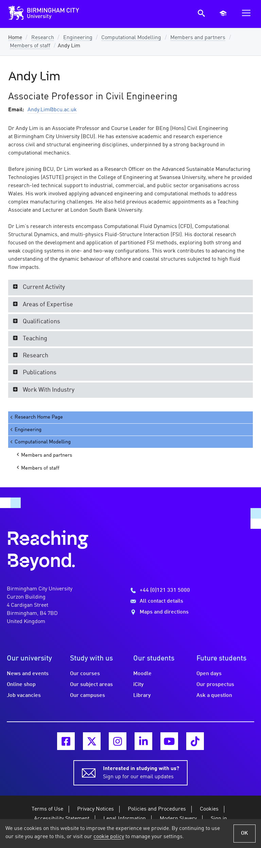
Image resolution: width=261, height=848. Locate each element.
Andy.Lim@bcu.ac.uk (52, 110)
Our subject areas (91, 684)
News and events (28, 673)
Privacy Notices (95, 809)
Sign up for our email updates (141, 772)
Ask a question (214, 695)
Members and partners (197, 37)
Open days (209, 673)
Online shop (21, 684)
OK (244, 833)
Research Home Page (36, 417)
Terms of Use (47, 809)
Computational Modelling (131, 37)
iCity (138, 684)
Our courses (85, 673)
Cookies (209, 809)
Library (142, 695)
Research (42, 37)
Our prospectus (215, 684)
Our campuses (87, 695)
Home (15, 37)
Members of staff (30, 46)
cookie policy (108, 836)
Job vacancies (24, 695)
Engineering (77, 37)
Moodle (142, 673)
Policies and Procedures (157, 809)
